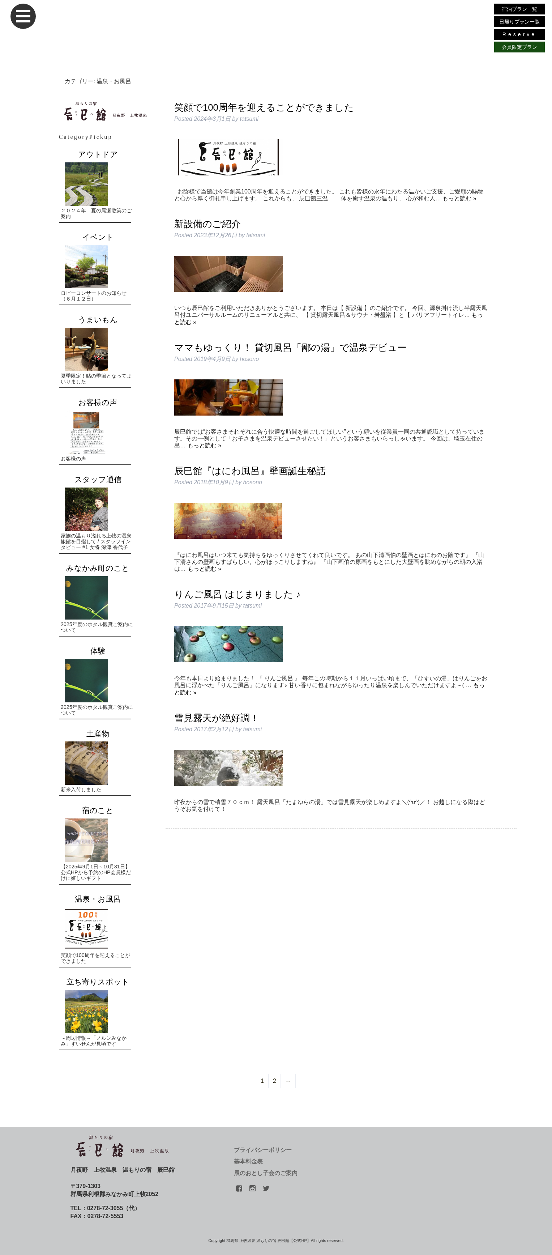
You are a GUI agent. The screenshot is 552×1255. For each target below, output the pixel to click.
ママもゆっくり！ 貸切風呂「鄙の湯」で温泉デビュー (290, 348)
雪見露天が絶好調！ (216, 718)
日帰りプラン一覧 (519, 22)
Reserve (519, 34)
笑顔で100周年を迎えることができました (264, 107)
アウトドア (98, 154)
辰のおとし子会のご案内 (266, 1173)
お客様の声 (97, 402)
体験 (98, 651)
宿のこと (98, 810)
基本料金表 (248, 1161)
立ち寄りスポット (98, 982)
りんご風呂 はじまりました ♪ (237, 594)
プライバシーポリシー (263, 1150)
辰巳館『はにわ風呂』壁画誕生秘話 (250, 471)
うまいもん (98, 319)
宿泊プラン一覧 (519, 9)
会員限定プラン (519, 47)
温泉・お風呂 (98, 899)
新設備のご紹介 (207, 224)
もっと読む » (459, 198)
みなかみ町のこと (97, 568)
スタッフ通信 (97, 479)
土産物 (97, 733)
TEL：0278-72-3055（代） (105, 1208)
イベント (98, 237)
